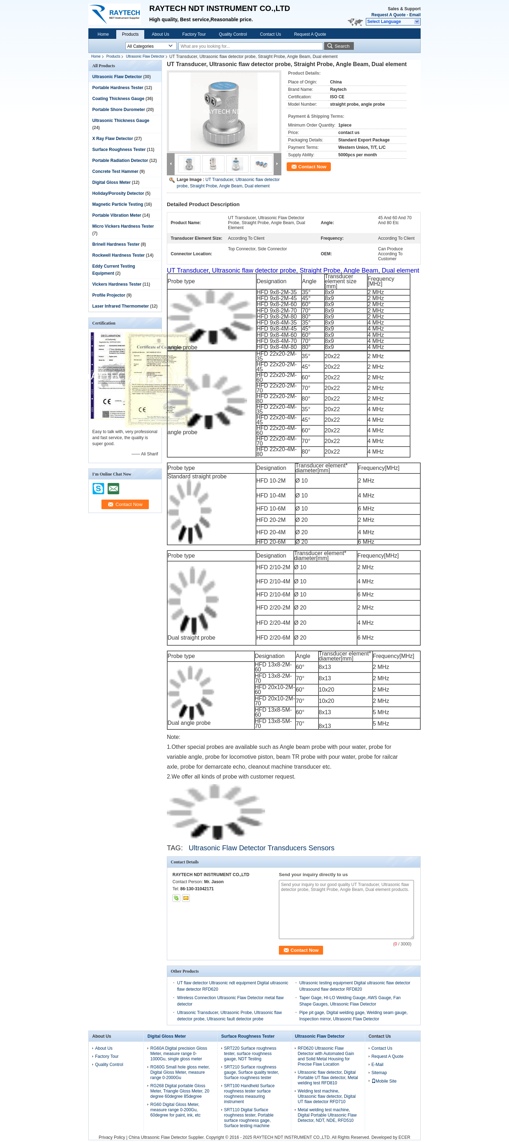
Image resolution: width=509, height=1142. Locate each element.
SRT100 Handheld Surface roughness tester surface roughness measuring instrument (249, 1093)
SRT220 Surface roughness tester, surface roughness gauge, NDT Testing (250, 1053)
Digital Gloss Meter (111, 182)
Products (130, 34)
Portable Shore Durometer (118, 109)
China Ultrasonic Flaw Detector (158, 1137)
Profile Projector (108, 295)
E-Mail (377, 1064)
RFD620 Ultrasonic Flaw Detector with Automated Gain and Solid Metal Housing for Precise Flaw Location (326, 1056)
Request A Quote (388, 14)
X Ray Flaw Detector (112, 138)
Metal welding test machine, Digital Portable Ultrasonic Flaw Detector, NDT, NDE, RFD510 (327, 1115)
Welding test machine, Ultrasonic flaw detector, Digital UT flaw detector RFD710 (327, 1096)
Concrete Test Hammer (115, 171)
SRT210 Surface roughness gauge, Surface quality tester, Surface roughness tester (251, 1072)
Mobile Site (384, 1081)
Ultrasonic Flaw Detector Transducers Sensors (262, 848)
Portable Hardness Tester (118, 87)
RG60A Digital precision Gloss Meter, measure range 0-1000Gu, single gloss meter (178, 1053)
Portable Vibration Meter (116, 215)
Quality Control (233, 34)
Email (415, 14)
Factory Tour (194, 34)
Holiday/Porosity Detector (118, 193)
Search (342, 46)
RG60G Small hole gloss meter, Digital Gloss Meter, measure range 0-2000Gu (180, 1072)
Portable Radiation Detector (120, 160)
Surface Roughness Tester (119, 149)
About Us (160, 34)
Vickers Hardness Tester (116, 284)
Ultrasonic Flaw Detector (145, 56)
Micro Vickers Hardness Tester (123, 226)
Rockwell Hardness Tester (118, 255)
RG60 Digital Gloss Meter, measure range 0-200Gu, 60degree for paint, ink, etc (175, 1110)
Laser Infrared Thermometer (120, 306)
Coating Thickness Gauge (118, 98)
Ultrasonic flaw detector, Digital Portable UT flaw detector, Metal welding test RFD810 (328, 1077)
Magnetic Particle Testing (117, 204)
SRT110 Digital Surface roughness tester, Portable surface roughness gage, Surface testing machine (249, 1117)
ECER (404, 1137)
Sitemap (379, 1072)
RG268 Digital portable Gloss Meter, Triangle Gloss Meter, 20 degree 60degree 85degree (179, 1091)
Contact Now (312, 166)
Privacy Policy (112, 1137)
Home (103, 34)
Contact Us (270, 34)
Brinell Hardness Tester (116, 244)
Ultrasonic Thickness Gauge (120, 120)
